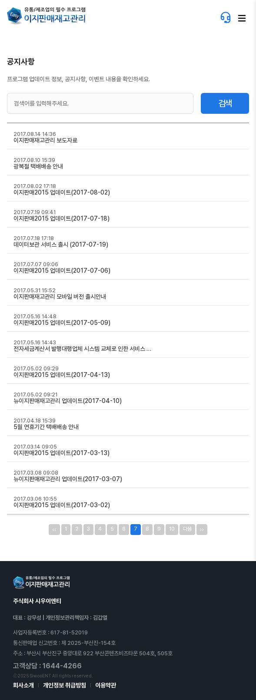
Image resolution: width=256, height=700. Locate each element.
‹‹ (54, 529)
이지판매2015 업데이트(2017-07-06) (61, 270)
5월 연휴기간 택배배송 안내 (46, 426)
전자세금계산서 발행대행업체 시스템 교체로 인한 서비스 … (82, 348)
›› (202, 529)
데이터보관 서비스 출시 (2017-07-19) (60, 244)
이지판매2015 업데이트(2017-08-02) (61, 192)
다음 (187, 529)
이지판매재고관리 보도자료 (45, 140)
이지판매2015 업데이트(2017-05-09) (61, 322)
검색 (224, 103)
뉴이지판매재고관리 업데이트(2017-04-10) (67, 400)
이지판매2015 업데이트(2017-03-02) (61, 505)
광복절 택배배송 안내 (38, 166)
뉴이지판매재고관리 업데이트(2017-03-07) (67, 478)
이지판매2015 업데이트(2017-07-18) (61, 218)
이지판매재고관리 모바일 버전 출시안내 (59, 296)
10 (172, 529)
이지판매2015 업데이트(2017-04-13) (61, 374)
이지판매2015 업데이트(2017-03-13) (61, 452)
